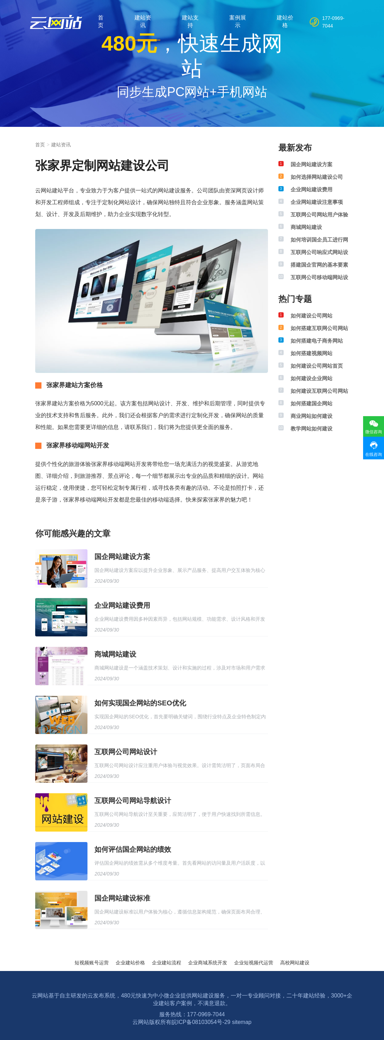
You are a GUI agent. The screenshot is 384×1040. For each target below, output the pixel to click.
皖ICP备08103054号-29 (200, 1022)
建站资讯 (143, 21)
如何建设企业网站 (311, 378)
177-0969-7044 (333, 22)
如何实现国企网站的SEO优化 (140, 703)
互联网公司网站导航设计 (132, 800)
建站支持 (190, 21)
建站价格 (285, 21)
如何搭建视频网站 (311, 353)
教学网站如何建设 (311, 428)
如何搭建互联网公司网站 (319, 328)
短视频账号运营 (92, 962)
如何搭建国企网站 (311, 403)
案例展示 (237, 21)
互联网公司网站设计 (125, 752)
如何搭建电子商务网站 (317, 341)
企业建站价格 (130, 962)
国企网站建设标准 (122, 898)
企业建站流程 (166, 962)
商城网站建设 (115, 654)
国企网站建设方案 (122, 556)
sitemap (242, 1022)
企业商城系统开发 (207, 962)
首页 (100, 21)
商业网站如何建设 (311, 416)
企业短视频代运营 (253, 962)
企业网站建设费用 (122, 605)
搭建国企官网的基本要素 (319, 265)
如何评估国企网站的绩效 (132, 849)
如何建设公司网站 (311, 316)
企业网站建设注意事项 (317, 202)
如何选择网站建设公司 (317, 177)
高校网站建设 (294, 962)
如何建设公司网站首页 (317, 366)
